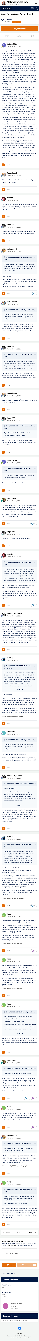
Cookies (19, 1333)
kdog (9, 914)
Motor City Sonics (14, 613)
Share (9, 1264)
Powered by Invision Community (19, 1338)
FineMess (13, 1306)
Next (32, 36)
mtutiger (10, 658)
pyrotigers (11, 498)
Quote (9, 165)
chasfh (10, 198)
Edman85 (11, 732)
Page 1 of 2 (19, 36)
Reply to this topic (19, 29)
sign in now (12, 1245)
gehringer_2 (12, 249)
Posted (14, 46)
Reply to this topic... (11, 1254)
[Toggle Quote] (5, 257)
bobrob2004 (7, 20)
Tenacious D (12, 173)
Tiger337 (11, 224)
